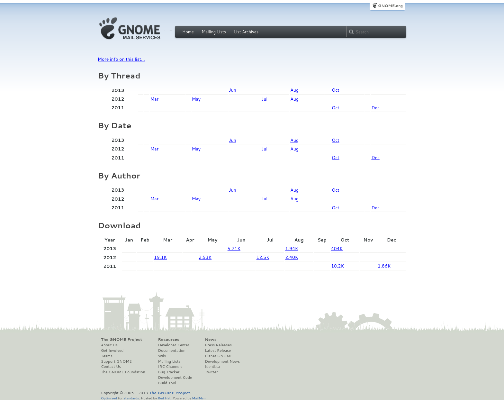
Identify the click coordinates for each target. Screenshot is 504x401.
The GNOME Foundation (123, 372)
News (210, 339)
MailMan (198, 398)
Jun (232, 90)
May (196, 99)
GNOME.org (390, 5)
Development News (222, 361)
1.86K (384, 266)
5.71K (234, 248)
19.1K (160, 257)
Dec (375, 108)
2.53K (205, 257)
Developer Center (173, 345)
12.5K (262, 257)
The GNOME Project (121, 339)
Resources (168, 339)
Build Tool (167, 383)
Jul (264, 99)
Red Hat (164, 398)
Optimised (109, 398)
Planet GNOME (218, 356)
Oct (335, 90)
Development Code (175, 377)
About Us (109, 345)
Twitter (211, 372)
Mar (154, 99)
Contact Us (111, 366)
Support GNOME (116, 361)
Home (188, 32)
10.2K (337, 266)
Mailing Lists (214, 32)
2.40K (291, 257)
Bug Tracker (169, 372)
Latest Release (218, 350)
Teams (107, 356)
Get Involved (112, 350)
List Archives (246, 32)
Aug (294, 90)
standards (131, 398)
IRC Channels (170, 366)
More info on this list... (121, 59)
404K (337, 248)
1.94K (291, 248)
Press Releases (218, 345)
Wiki (162, 356)
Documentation (171, 350)
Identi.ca (212, 366)
